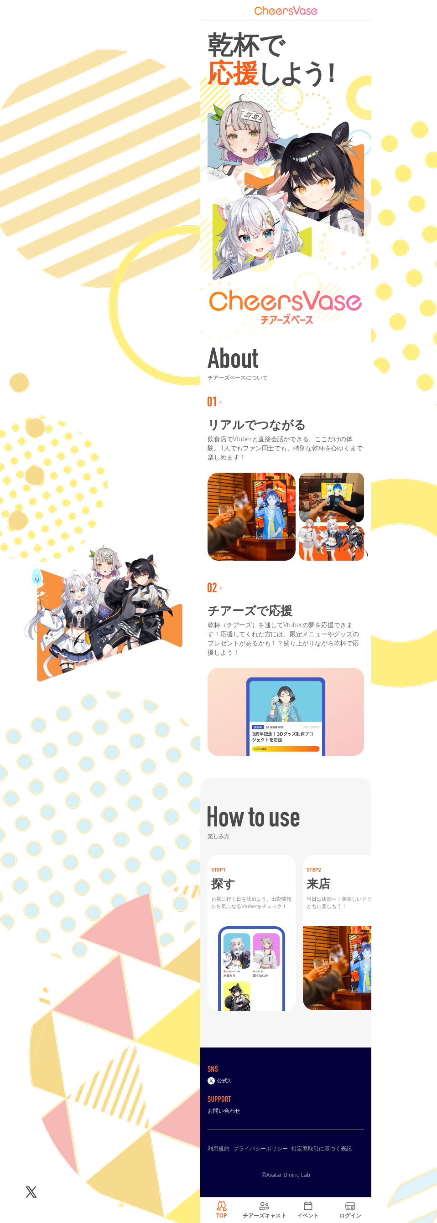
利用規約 (218, 1148)
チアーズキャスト (264, 1215)
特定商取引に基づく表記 (321, 1148)
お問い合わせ (224, 1111)
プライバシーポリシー (260, 1148)
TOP (221, 1215)
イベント (308, 1215)
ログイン (350, 1215)
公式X (219, 1080)
